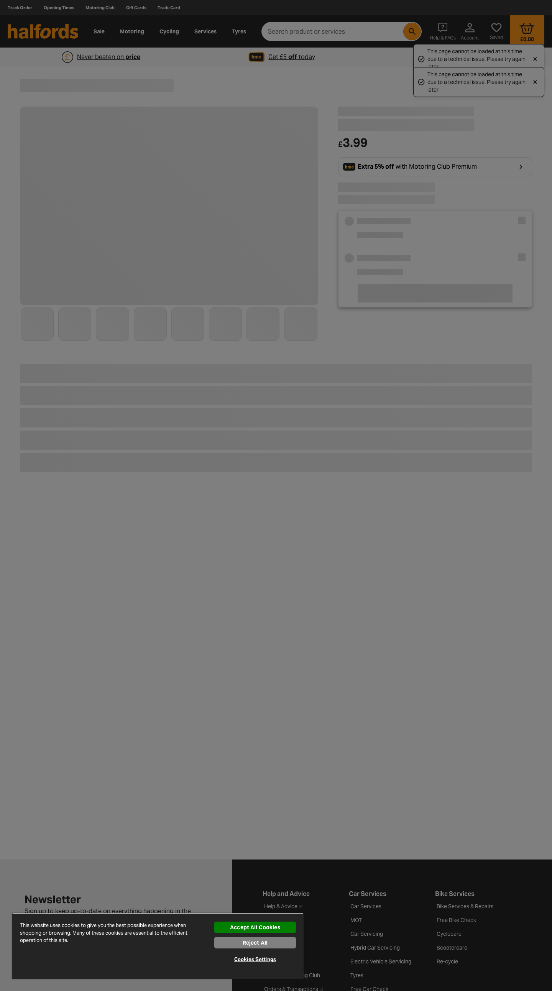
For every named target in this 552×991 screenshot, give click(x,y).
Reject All (255, 942)
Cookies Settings (255, 959)
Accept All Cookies (255, 927)
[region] (158, 946)
